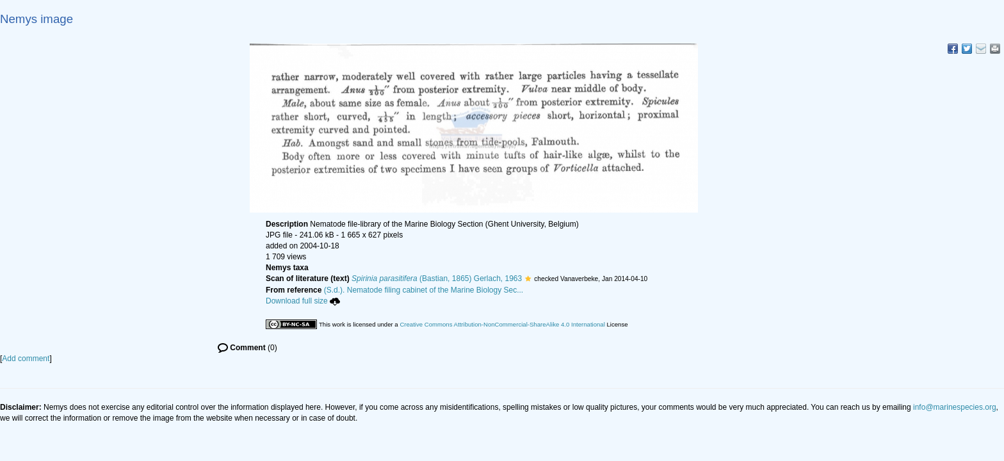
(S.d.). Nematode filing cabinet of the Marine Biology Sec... (424, 290)
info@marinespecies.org (954, 407)
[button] (528, 278)
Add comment (25, 358)
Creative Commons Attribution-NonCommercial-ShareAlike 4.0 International (502, 324)
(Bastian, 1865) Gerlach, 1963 (437, 278)
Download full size (303, 300)
